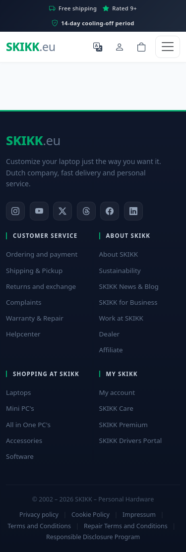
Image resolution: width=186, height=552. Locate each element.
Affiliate (111, 349)
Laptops (18, 392)
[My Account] (119, 46)
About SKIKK (118, 254)
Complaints (24, 302)
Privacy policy (39, 514)
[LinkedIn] (133, 211)
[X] (62, 211)
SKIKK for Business (128, 302)
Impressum (139, 514)
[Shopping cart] (141, 46)
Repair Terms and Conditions (126, 526)
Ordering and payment (41, 254)
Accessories (24, 440)
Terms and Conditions (39, 526)
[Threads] (86, 211)
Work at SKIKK (121, 318)
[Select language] (98, 46)
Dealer (109, 334)
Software (20, 456)
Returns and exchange (41, 286)
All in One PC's (28, 424)
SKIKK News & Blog (129, 286)
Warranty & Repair (34, 318)
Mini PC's (20, 408)
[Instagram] (15, 211)
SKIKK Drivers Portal (130, 440)
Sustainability (120, 270)
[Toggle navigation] (167, 47)
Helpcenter (23, 334)
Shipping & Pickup (34, 270)
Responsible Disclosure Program (93, 537)
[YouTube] (39, 211)
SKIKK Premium (123, 424)
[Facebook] (109, 211)
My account (117, 392)
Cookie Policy (90, 514)
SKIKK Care (116, 408)
